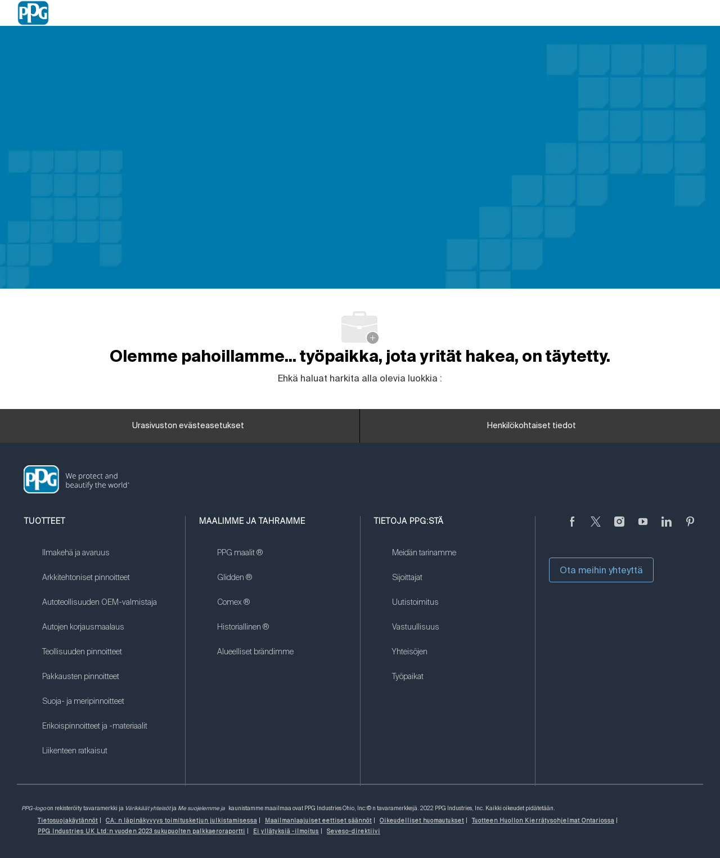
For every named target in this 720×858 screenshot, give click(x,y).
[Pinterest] (690, 528)
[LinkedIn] (667, 528)
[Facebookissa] (572, 528)
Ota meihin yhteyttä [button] (601, 570)
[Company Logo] (33, 13)
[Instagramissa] (619, 528)
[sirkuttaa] (596, 528)
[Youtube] (643, 528)
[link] (106, 559)
